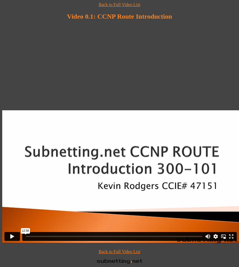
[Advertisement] (119, 65)
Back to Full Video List (119, 4)
